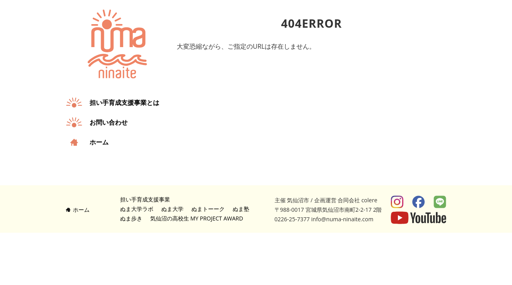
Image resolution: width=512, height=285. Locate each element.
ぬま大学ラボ (136, 209)
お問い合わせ (109, 122)
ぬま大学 (172, 209)
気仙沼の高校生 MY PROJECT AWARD (196, 218)
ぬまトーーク (208, 209)
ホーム (99, 142)
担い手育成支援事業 (145, 199)
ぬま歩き (131, 218)
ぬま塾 (241, 209)
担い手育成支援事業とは (124, 102)
